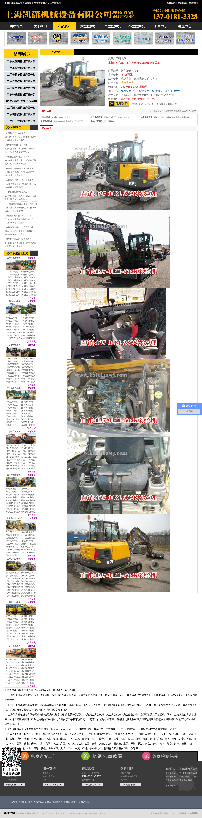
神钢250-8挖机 (27, 509)
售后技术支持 (48, 776)
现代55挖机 (11, 616)
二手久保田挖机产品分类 (21, 61)
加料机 (67, 802)
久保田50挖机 (27, 274)
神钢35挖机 (11, 489)
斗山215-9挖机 (27, 680)
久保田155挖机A (13, 277)
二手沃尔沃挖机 (13, 559)
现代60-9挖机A (12, 622)
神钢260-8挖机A (13, 512)
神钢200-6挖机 (27, 503)
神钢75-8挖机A (12, 494)
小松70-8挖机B (12, 329)
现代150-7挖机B (13, 633)
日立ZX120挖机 (28, 460)
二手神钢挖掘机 (13, 475)
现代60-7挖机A (12, 619)
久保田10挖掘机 (13, 283)
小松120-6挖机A (13, 332)
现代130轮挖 (11, 630)
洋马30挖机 (26, 413)
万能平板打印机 (25, 802)
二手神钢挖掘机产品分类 (21, 94)
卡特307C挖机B (13, 367)
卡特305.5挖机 (27, 358)
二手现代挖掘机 (13, 602)
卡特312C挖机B (13, 376)
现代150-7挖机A (28, 630)
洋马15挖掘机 (12, 405)
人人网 (185, 111)
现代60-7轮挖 (27, 616)
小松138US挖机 (28, 338)
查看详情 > (170, 786)
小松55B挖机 (11, 318)
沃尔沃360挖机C (28, 593)
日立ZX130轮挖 (12, 463)
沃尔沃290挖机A (28, 587)
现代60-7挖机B (27, 619)
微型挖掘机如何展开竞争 (16, 145)
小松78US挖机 (27, 327)
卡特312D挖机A (28, 376)
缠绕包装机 (57, 802)
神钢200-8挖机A (13, 506)
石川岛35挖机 (12, 538)
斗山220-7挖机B (28, 683)
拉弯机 (14, 802)
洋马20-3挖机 (27, 408)
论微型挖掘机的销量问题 (16, 133)
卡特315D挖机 (12, 382)
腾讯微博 (177, 111)
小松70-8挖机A (12, 327)
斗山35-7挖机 (12, 659)
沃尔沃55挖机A (12, 573)
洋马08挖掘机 (12, 402)
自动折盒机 (84, 802)
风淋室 (48, 802)
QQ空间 (161, 111)
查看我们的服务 (53, 784)
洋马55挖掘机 (27, 419)
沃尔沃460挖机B (28, 596)
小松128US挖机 (13, 335)
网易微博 (192, 111)
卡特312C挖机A (28, 373)
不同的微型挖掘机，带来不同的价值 (21, 204)
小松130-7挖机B (13, 338)
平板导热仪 (39, 802)
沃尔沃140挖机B (28, 578)
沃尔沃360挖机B (13, 593)
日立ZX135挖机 (28, 463)
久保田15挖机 (12, 272)
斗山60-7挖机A (27, 662)
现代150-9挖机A (28, 633)
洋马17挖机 (11, 408)
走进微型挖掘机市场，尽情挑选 (19, 180)
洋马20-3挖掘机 (13, 419)
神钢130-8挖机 (27, 497)
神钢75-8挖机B (27, 494)
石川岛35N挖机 (28, 535)
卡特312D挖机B (13, 379)
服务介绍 (47, 773)
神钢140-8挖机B (13, 503)
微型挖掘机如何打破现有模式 (18, 239)
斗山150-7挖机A (28, 674)
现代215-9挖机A (28, 639)
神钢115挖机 (11, 497)
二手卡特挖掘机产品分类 (21, 74)
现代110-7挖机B (28, 628)
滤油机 (74, 802)
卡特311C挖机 (12, 373)
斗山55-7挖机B (12, 662)
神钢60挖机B (26, 492)
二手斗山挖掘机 (13, 646)
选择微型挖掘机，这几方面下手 (19, 227)
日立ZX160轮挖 (12, 466)
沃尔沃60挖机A (12, 575)
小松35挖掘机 (12, 315)
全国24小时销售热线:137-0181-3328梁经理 (168, 813)
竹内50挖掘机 (27, 547)
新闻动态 (16, 127)
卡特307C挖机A (28, 364)
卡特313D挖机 (27, 379)
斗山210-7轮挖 (27, 677)
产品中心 (57, 52)
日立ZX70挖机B (28, 454)
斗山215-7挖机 (12, 680)
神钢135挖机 (11, 500)
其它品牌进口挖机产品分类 (21, 101)
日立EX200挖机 (28, 445)
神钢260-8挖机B (28, 512)
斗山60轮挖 (26, 665)
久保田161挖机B (28, 280)
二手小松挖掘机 (13, 301)
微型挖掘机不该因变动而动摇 (18, 216)
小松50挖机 (26, 315)
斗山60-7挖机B (12, 665)
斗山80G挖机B (27, 671)
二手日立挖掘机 (13, 431)
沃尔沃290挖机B (13, 590)
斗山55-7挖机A (27, 659)
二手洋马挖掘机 (13, 388)
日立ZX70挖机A (13, 454)
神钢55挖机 (26, 489)
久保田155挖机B (28, 277)
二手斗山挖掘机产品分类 (21, 121)
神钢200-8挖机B (28, 506)
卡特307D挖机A (28, 367)
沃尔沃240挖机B (13, 587)
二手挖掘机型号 (19, 253)
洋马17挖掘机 (12, 425)
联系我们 (193, 3)
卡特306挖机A (27, 361)
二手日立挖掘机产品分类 (21, 88)
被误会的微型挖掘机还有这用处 (19, 168)
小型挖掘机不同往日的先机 (17, 157)
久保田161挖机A (13, 280)
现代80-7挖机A (12, 625)
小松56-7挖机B (27, 321)
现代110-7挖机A (13, 628)
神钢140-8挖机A (28, 500)
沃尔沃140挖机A (13, 578)
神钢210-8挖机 (12, 509)
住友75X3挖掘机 (13, 544)
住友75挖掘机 (12, 532)
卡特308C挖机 (27, 370)
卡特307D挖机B (13, 370)
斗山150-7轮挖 (12, 674)
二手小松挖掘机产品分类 (21, 68)
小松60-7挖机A (12, 324)
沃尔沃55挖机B (27, 573)
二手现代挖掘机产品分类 (21, 114)
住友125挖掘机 (27, 532)
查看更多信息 (131, 784)
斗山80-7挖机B (27, 668)
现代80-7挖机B (27, 625)
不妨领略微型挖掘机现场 (16, 192)
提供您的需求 (92, 784)
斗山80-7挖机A (12, 668)
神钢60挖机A (11, 492)
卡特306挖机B (12, 364)
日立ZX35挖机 (12, 448)
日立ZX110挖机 (12, 457)
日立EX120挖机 (13, 445)
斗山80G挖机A (12, 671)
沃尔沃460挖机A (13, 596)
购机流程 (171, 3)
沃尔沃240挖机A (28, 584)
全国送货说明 (126, 773)
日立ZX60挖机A (13, 451)
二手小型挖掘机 (11, 779)
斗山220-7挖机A (13, 683)
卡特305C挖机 (12, 361)
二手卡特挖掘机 (13, 345)
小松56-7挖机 (12, 321)
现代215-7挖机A (28, 636)
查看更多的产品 (14, 784)
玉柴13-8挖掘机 (28, 552)
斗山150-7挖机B (13, 677)
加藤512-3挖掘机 (28, 544)
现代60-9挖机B (27, 622)
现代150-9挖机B (13, 636)
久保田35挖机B (12, 274)
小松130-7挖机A (28, 335)
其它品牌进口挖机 (14, 518)
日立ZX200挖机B (13, 468)
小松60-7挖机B (27, 324)
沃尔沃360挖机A (28, 590)
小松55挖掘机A (27, 318)
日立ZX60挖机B (28, 451)
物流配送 (182, 3)
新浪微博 (169, 111)
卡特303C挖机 (12, 358)
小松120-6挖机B (28, 332)
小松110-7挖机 (27, 329)
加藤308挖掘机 (12, 535)
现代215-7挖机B (13, 639)
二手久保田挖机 (13, 258)
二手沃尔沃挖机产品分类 (21, 107)
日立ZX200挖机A (28, 466)
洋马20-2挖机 (27, 410)
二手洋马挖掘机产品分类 (21, 81)
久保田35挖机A (27, 272)
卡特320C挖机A (28, 382)
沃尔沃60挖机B (27, 575)
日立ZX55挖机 (27, 448)
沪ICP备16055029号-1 (50, 813)
